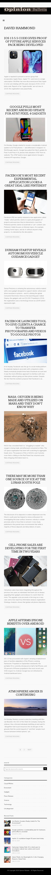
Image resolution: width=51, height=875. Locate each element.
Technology (8, 804)
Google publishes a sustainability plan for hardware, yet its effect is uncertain (29, 831)
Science (6, 800)
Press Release (8, 796)
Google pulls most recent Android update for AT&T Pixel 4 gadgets (25, 110)
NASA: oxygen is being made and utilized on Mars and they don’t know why (25, 402)
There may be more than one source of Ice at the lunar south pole (25, 479)
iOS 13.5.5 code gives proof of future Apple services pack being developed (25, 41)
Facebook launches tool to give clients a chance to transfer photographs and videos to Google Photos (25, 327)
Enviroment (7, 788)
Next (29, 750)
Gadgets (6, 792)
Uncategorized (8, 809)
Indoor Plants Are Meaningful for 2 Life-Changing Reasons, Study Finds (27, 858)
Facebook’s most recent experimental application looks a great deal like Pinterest (26, 180)
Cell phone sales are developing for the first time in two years (25, 548)
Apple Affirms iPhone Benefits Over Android (25, 621)
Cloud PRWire (8, 784)
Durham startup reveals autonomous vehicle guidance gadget (25, 253)
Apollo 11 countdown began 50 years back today (28, 838)
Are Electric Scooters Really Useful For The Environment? (26, 822)
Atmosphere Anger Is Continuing (25, 693)
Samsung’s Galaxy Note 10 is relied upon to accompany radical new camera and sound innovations (26, 849)
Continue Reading (12, 94)
